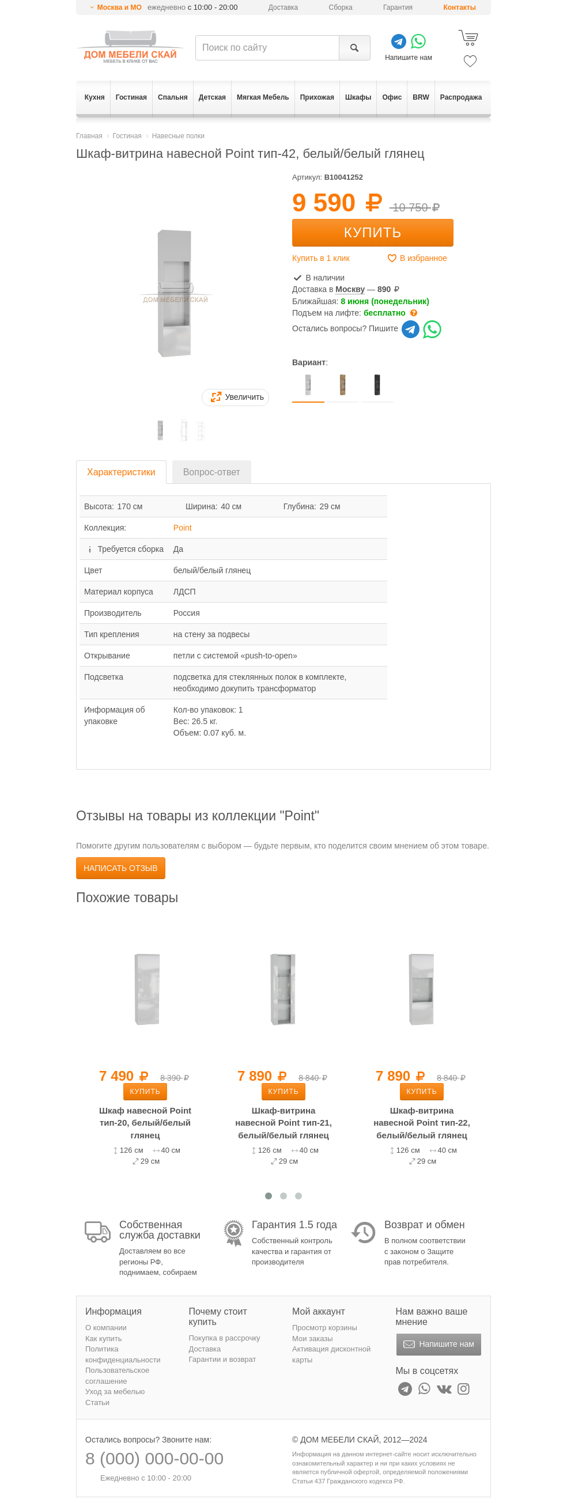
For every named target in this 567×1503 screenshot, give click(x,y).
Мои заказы (312, 1338)
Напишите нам (437, 1344)
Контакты (459, 7)
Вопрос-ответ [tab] (211, 472)
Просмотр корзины (324, 1327)
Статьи (97, 1402)
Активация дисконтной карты (331, 1354)
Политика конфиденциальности (123, 1354)
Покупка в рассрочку (224, 1338)
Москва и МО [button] (119, 7)
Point (182, 527)
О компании (106, 1327)
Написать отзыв (121, 868)
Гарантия (398, 7)
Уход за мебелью (115, 1391)
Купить (373, 232)
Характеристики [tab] (121, 472)
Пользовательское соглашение (117, 1375)
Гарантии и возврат (222, 1359)
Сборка (341, 7)
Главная (89, 136)
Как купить (103, 1338)
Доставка (283, 7)
